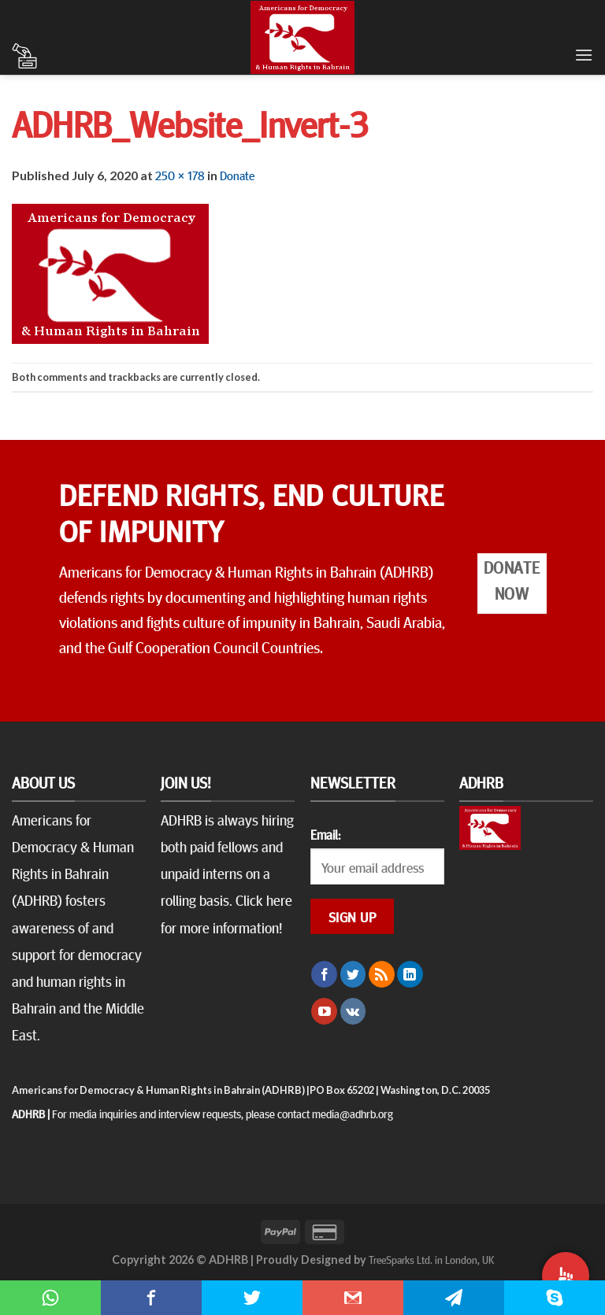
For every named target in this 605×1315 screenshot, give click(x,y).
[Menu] (583, 54)
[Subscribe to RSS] (382, 974)
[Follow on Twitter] (353, 974)
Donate (237, 174)
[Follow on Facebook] (324, 974)
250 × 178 (180, 174)
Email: (325, 834)
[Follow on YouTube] (324, 1011)
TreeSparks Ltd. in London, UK (431, 1259)
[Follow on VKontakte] (353, 1011)
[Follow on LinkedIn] (410, 974)
